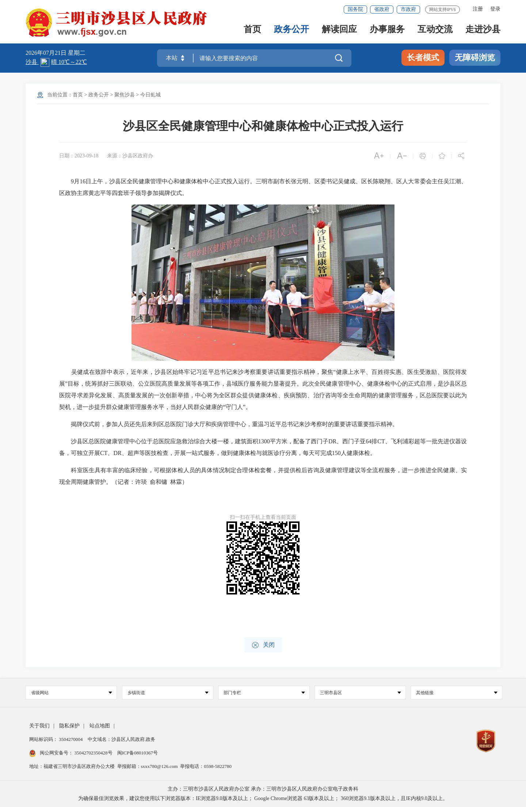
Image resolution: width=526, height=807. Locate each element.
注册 (478, 9)
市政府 (408, 9)
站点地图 (99, 725)
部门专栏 (264, 692)
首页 (252, 30)
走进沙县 (482, 30)
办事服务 (387, 30)
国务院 (355, 9)
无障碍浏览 (475, 57)
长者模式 (423, 57)
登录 (495, 9)
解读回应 (339, 30)
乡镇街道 (168, 692)
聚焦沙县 (124, 94)
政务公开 (291, 30)
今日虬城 (150, 94)
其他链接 (456, 692)
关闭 (263, 645)
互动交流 (435, 30)
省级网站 (71, 692)
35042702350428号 (93, 753)
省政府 (381, 9)
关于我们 (39, 725)
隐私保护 (69, 725)
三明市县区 (360, 692)
